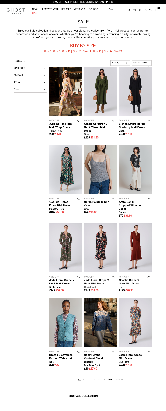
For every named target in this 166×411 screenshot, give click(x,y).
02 (84, 380)
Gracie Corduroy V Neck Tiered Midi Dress (97, 129)
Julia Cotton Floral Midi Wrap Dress (62, 128)
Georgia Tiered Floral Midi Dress (62, 206)
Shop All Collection (83, 396)
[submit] (129, 10)
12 (104, 380)
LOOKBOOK (93, 9)
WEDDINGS (79, 9)
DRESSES (66, 9)
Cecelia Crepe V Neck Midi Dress (132, 284)
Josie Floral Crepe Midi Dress (132, 359)
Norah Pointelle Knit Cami (97, 206)
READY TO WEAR (50, 9)
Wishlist (78, 120)
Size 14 (87, 51)
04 (94, 380)
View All (119, 380)
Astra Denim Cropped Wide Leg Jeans (132, 207)
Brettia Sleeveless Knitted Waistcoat (62, 359)
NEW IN (35, 9)
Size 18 (108, 51)
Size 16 (97, 51)
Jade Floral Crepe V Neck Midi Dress (62, 284)
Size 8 (56, 51)
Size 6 (47, 51)
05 (99, 380)
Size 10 (66, 51)
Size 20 (118, 51)
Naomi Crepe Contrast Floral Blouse (97, 360)
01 (79, 380)
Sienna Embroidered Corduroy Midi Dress (132, 128)
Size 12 (77, 51)
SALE (34, 13)
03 (89, 380)
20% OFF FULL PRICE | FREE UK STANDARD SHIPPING (83, 2)
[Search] (119, 10)
